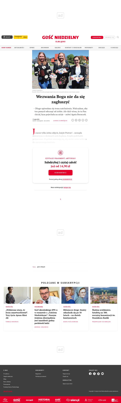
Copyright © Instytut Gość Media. (97, 391)
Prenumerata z (18, 37)
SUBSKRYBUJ (97, 37)
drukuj (83, 120)
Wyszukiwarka (117, 37)
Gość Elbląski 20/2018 (41, 121)
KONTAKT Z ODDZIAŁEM (73, 47)
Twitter (80, 120)
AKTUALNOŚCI (19, 47)
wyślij (86, 120)
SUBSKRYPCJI (67, 179)
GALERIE (58, 47)
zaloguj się (109, 37)
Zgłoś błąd (7, 391)
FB (76, 120)
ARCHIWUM (45, 47)
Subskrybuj (60, 173)
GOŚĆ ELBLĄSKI (41, 267)
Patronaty (89, 47)
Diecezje (102, 47)
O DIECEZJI (114, 47)
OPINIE (32, 47)
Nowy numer (6, 47)
